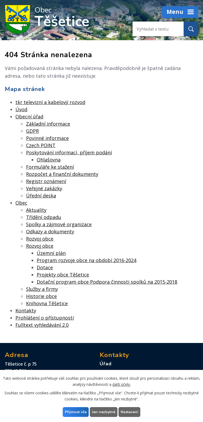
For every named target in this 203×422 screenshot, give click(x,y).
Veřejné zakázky (44, 188)
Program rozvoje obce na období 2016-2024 (86, 260)
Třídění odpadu (43, 217)
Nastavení (129, 412)
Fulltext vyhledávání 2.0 (42, 325)
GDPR (32, 131)
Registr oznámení (46, 181)
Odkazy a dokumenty (50, 231)
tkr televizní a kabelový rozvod (50, 102)
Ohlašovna (49, 159)
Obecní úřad (29, 116)
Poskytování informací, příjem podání (69, 152)
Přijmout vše (76, 412)
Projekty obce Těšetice (63, 274)
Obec (21, 203)
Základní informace (48, 124)
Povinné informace (47, 138)
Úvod (21, 109)
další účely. (121, 384)
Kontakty (25, 310)
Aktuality (36, 210)
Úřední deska (41, 195)
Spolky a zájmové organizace (59, 224)
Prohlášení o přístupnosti (44, 318)
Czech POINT (41, 145)
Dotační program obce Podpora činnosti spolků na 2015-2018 (107, 282)
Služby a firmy (42, 289)
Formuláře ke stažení (50, 167)
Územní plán (51, 253)
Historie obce (41, 296)
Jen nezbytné (103, 412)
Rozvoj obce (39, 238)
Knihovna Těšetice (47, 303)
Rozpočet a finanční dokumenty (62, 174)
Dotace (45, 267)
